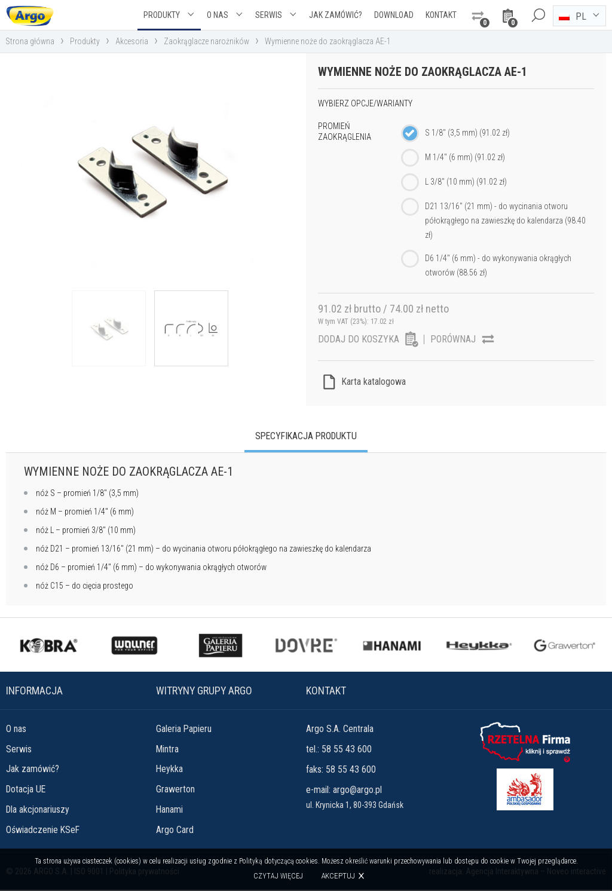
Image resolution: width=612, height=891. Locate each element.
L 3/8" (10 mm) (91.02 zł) (466, 181)
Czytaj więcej (278, 876)
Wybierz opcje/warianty (365, 103)
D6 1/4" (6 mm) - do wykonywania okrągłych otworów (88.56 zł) (498, 265)
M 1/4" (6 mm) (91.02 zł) (465, 157)
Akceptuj (338, 875)
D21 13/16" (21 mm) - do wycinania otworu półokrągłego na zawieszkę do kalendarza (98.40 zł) (505, 220)
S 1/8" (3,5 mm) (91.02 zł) (467, 132)
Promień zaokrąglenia (344, 131)
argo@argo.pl (357, 790)
